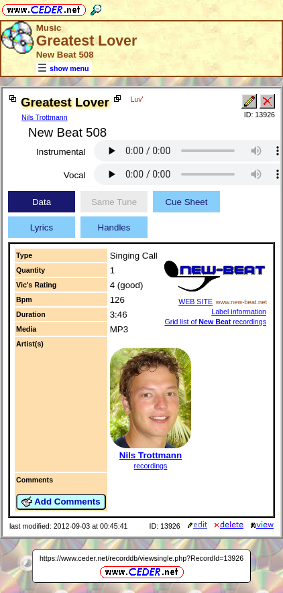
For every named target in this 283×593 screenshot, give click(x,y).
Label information (238, 312)
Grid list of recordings (215, 322)
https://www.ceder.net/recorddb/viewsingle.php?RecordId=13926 (141, 558)
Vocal (75, 175)
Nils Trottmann (44, 117)
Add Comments (61, 502)
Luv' (136, 99)
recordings (151, 466)
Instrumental (60, 152)
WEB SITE (195, 302)
